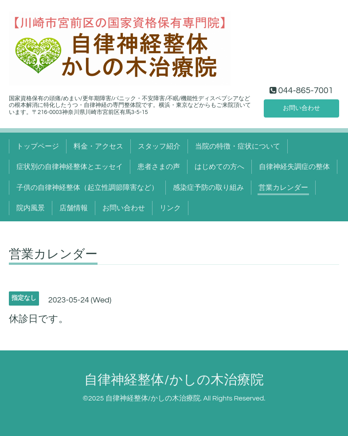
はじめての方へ (219, 166)
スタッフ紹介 (159, 146)
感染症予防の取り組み (208, 187)
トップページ (37, 146)
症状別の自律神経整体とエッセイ (69, 166)
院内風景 (30, 208)
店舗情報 (73, 208)
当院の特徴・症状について (237, 146)
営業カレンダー (283, 187)
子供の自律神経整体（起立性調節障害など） (87, 187)
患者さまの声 (158, 166)
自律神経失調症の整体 (294, 166)
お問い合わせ (301, 107)
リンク (170, 208)
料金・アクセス (98, 146)
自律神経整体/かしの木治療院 (173, 380)
